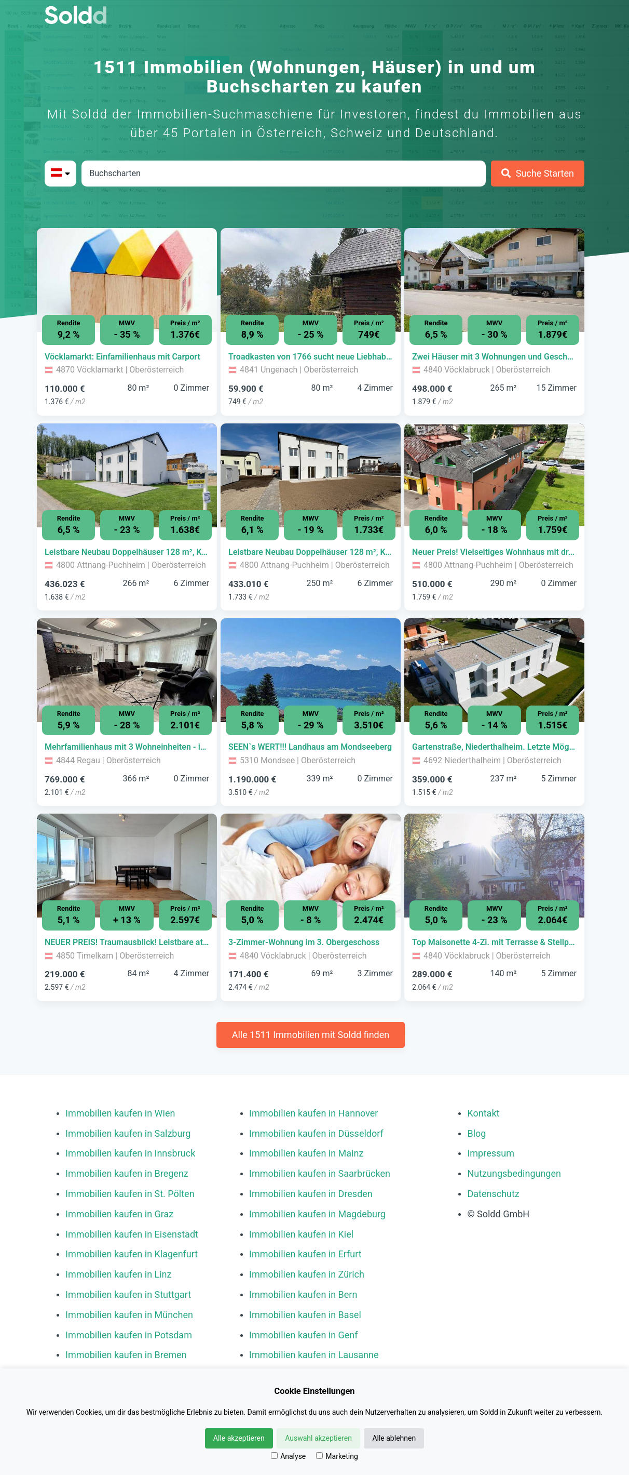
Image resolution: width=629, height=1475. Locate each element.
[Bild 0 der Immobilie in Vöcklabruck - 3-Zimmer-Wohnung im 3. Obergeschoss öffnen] (311, 866)
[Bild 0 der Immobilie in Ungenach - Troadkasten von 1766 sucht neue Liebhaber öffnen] (311, 280)
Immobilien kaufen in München (129, 1314)
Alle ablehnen (394, 1438)
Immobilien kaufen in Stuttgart (128, 1294)
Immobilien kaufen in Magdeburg (317, 1213)
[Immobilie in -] (127, 357)
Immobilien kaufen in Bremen (126, 1354)
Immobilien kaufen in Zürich (306, 1274)
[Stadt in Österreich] (283, 174)
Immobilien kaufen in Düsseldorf (316, 1133)
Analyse (288, 1456)
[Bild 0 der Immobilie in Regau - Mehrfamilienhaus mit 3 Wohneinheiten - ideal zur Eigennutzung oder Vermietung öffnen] (127, 670)
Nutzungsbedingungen (514, 1173)
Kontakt (483, 1113)
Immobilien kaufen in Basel (305, 1314)
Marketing (337, 1456)
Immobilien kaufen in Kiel (301, 1234)
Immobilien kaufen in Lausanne (313, 1354)
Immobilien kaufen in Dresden (311, 1193)
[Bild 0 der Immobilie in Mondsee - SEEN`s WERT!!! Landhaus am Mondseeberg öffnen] (311, 670)
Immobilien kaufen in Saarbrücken (319, 1173)
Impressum (490, 1153)
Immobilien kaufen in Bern (303, 1294)
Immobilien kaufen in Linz (118, 1274)
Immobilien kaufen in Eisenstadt (131, 1234)
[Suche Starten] (537, 174)
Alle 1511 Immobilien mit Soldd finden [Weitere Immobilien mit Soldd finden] (311, 1034)
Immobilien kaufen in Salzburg (127, 1133)
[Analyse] (274, 1455)
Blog (476, 1133)
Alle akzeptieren (239, 1438)
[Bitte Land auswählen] (60, 174)
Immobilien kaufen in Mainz (306, 1153)
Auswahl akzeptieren (318, 1438)
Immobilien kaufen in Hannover (313, 1113)
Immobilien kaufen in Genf (303, 1335)
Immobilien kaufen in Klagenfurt (131, 1253)
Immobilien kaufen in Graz (119, 1213)
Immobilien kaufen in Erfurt (305, 1253)
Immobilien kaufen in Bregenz (126, 1173)
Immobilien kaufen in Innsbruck (130, 1153)
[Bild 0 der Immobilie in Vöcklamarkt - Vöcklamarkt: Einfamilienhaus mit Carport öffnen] (127, 280)
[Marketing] (319, 1455)
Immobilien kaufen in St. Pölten (130, 1193)
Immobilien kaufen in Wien (120, 1113)
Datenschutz (493, 1193)
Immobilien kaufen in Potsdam (128, 1335)
